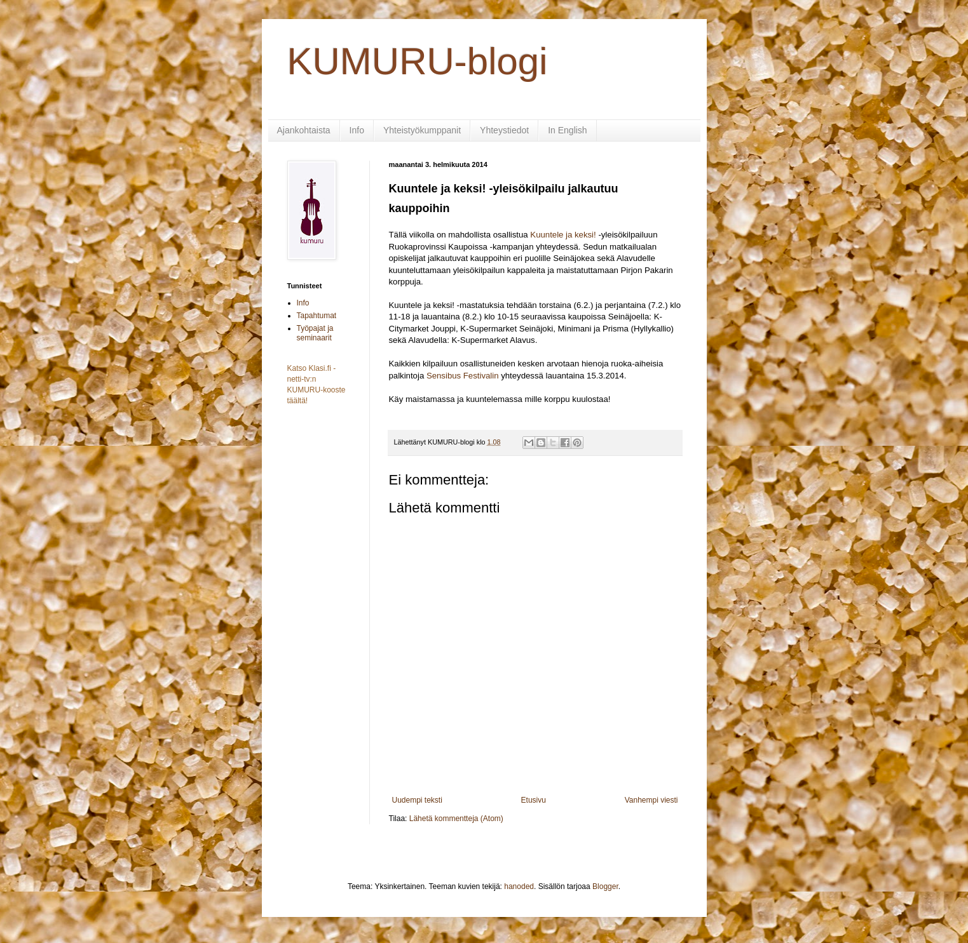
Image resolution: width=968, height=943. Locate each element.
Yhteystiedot (504, 130)
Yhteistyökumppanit (422, 130)
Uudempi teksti (417, 800)
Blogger (605, 886)
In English (567, 130)
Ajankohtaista (304, 130)
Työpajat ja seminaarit (315, 333)
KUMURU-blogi (417, 61)
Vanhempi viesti (651, 800)
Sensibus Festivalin (462, 375)
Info (357, 130)
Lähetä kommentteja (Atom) (456, 818)
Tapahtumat (317, 315)
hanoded (519, 886)
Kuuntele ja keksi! (563, 234)
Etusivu (533, 800)
